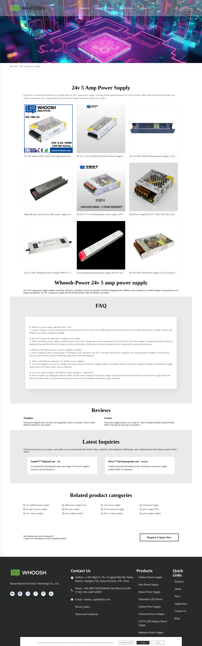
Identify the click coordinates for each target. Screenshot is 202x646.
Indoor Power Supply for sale (27, 8)
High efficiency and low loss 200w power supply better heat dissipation (55, 214)
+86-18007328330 (93, 588)
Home (70, 8)
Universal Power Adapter (151, 614)
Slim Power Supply (148, 584)
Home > (16, 66)
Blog (177, 618)
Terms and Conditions (86, 614)
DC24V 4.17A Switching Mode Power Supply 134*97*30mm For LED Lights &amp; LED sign (119, 214)
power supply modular (74, 513)
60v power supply (72, 509)
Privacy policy (82, 606)
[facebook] (35, 594)
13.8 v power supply (112, 505)
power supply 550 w (150, 509)
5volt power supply (150, 505)
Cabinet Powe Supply (149, 606)
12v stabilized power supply (37, 505)
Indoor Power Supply (149, 591)
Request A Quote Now (159, 537)
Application (126, 8)
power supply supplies (151, 513)
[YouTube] (12, 594)
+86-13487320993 (92, 592)
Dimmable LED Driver (150, 599)
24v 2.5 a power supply (113, 513)
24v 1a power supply (34, 513)
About (98, 8)
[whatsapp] (28, 594)
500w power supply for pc (76, 505)
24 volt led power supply (114, 509)
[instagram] (20, 594)
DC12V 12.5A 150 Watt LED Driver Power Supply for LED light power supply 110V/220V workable (121, 156)
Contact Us (144, 8)
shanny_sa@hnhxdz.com (97, 599)
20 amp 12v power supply (36, 509)
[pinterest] (43, 594)
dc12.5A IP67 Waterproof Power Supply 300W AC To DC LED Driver (55, 273)
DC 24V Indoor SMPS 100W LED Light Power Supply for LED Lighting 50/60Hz (60, 156)
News (110, 8)
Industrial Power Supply (150, 632)
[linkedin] (51, 594)
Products (84, 8)
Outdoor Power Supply (150, 577)
